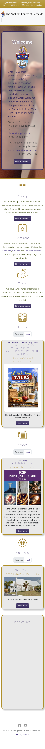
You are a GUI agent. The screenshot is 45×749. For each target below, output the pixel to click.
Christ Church (22, 570)
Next (28, 334)
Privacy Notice (22, 734)
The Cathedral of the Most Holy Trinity (22, 342)
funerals (16, 250)
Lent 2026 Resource (22, 463)
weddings (7, 250)
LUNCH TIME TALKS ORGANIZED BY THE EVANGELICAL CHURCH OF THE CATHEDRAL (22, 349)
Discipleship (22, 460)
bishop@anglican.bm (19, 133)
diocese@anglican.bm (33, 5)
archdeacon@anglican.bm (22, 150)
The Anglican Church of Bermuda (21, 14)
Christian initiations (33, 250)
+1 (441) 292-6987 (12, 5)
